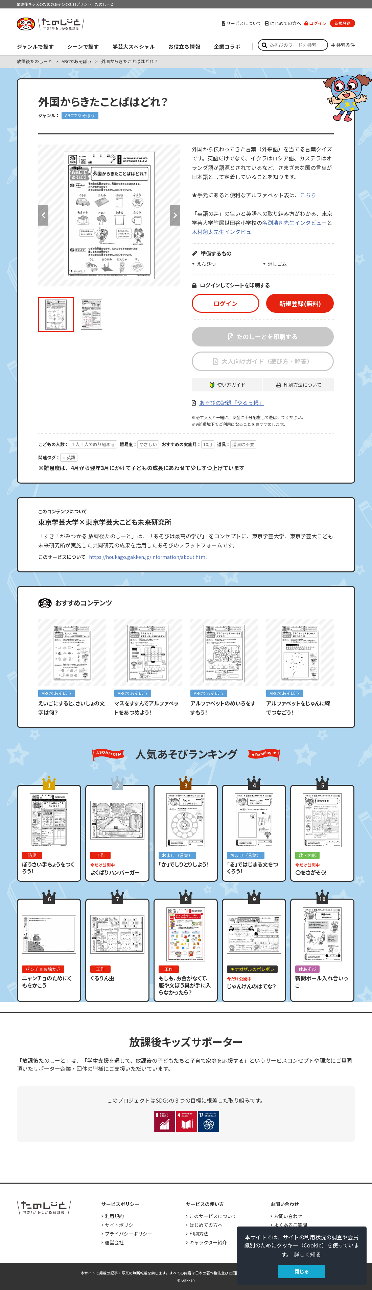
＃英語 (68, 457)
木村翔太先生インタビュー (224, 232)
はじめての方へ (283, 23)
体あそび (307, 969)
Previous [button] (43, 215)
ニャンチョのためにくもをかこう (47, 981)
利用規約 (114, 1216)
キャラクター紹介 (208, 1242)
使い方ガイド (231, 384)
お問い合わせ (288, 1216)
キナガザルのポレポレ (252, 969)
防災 (32, 855)
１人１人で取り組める (93, 444)
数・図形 (307, 855)
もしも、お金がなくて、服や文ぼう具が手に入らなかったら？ (185, 985)
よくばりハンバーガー (115, 872)
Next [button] (175, 215)
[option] (109, 215)
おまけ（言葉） (177, 855)
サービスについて (241, 23)
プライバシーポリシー (128, 1233)
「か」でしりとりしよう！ (184, 864)
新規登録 (342, 23)
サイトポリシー (121, 1224)
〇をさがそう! (311, 872)
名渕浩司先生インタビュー (294, 222)
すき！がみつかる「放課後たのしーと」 (50, 24)
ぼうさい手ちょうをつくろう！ (48, 867)
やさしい (148, 444)
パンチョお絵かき (43, 969)
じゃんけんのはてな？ (251, 986)
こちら (308, 195)
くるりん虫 (102, 978)
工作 (100, 855)
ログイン (315, 23)
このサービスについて (213, 1216)
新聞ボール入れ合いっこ (321, 981)
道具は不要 (243, 444)
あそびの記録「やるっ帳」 (231, 402)
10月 (207, 444)
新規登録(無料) (300, 303)
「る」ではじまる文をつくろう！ (252, 867)
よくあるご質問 (290, 1224)
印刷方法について (303, 384)
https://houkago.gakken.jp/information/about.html (148, 556)
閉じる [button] (302, 1271)
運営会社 (114, 1242)
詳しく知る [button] (307, 1254)
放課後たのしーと (34, 61)
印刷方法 (198, 1233)
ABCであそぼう (77, 61)
